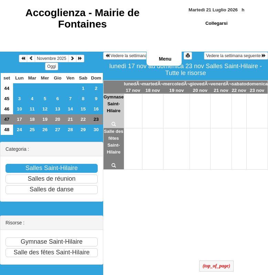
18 (32, 119)
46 (6, 109)
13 (57, 109)
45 (6, 98)
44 (6, 88)
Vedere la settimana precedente (137, 55)
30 (96, 129)
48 (6, 129)
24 (19, 129)
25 (32, 129)
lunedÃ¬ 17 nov (133, 87)
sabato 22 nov (239, 87)
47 (6, 119)
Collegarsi (216, 23)
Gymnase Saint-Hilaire (114, 103)
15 (83, 109)
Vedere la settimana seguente (236, 55)
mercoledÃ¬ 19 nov (176, 87)
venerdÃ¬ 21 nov (221, 87)
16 (96, 109)
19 (44, 119)
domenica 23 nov (257, 87)
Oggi (51, 66)
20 (57, 119)
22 (83, 119)
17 (19, 119)
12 (44, 109)
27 (57, 129)
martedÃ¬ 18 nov (152, 87)
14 (70, 109)
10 (19, 109)
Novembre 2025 (51, 58)
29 (83, 129)
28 (70, 129)
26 (44, 129)
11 (32, 109)
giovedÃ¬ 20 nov (200, 87)
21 (70, 119)
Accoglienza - (82, 18)
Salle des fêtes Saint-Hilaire (113, 142)
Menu (165, 59)
